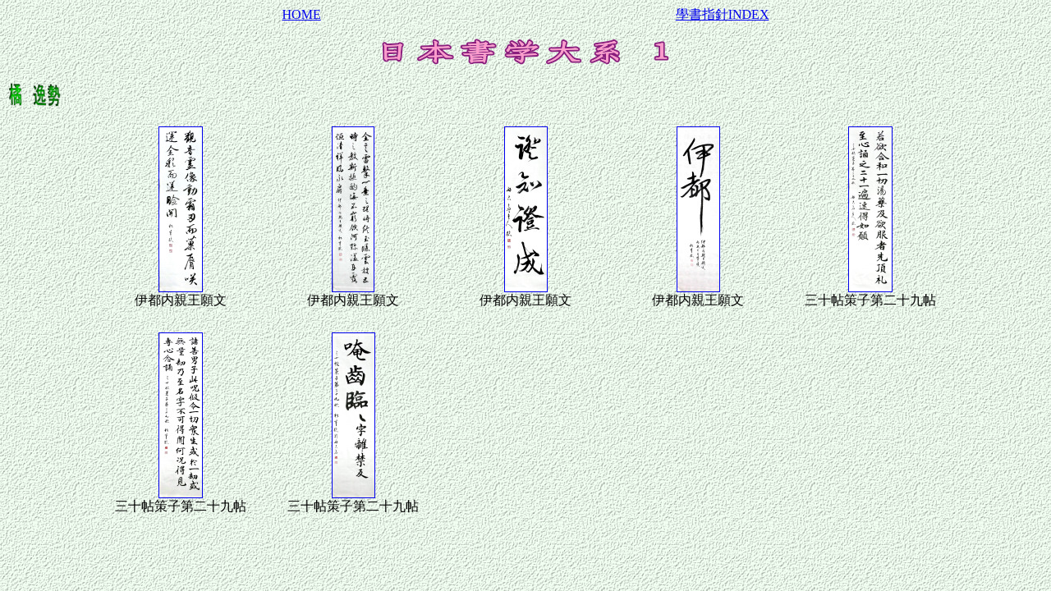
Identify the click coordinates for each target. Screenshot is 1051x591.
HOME (301, 14)
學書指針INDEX (722, 14)
